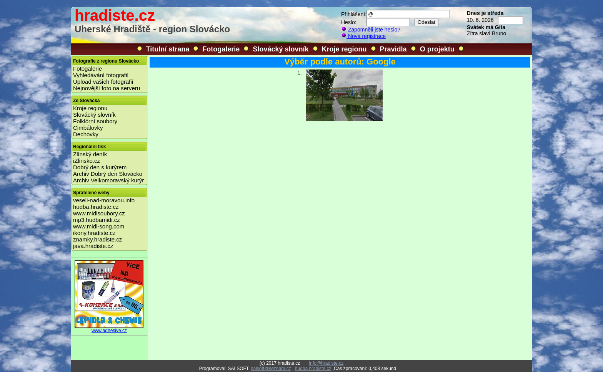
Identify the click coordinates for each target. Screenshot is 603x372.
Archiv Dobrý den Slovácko (107, 173)
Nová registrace (363, 36)
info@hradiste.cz (326, 363)
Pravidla (393, 49)
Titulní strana (168, 49)
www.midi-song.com (98, 226)
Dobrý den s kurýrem (100, 167)
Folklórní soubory (95, 121)
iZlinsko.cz (86, 160)
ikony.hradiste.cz (94, 233)
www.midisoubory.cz (99, 213)
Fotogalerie (221, 49)
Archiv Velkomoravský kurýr (108, 180)
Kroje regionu (344, 49)
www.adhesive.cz (109, 328)
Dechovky (85, 134)
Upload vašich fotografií (103, 81)
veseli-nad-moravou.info (104, 200)
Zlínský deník (90, 154)
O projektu (437, 49)
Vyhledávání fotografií (101, 75)
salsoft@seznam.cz (271, 368)
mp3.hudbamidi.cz (96, 220)
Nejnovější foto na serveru (106, 88)
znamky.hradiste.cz (97, 239)
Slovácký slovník (280, 49)
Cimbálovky (88, 127)
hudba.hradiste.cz (95, 206)
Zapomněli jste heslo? (370, 29)
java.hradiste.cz (93, 246)
